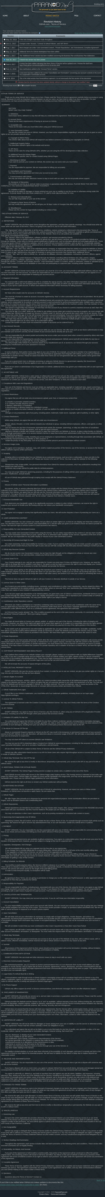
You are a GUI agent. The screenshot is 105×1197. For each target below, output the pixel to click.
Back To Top (101, 1180)
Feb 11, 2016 (10, 69)
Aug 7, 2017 (9, 48)
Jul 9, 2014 (9, 78)
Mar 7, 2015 (9, 74)
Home (5, 16)
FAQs (76, 16)
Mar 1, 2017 (9, 56)
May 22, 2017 (10, 52)
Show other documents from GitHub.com (88, 33)
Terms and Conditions (58, 1194)
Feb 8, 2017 (9, 64)
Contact (97, 16)
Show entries (95, 85)
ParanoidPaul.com (61, 1192)
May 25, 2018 (10, 40)
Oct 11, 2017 (10, 44)
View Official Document (52, 26)
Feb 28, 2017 (10, 60)
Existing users (99, 4)
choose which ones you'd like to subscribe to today (19, 1185)
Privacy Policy (44, 1194)
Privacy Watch (52, 16)
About (26, 16)
